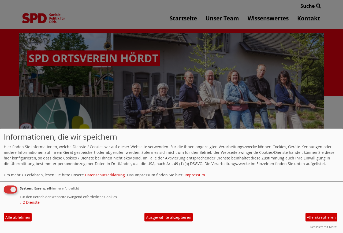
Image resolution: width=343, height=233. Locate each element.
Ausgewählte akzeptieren (168, 217)
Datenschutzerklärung (105, 174)
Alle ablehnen (17, 217)
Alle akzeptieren (321, 217)
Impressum (195, 174)
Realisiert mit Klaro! (323, 227)
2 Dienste (30, 202)
